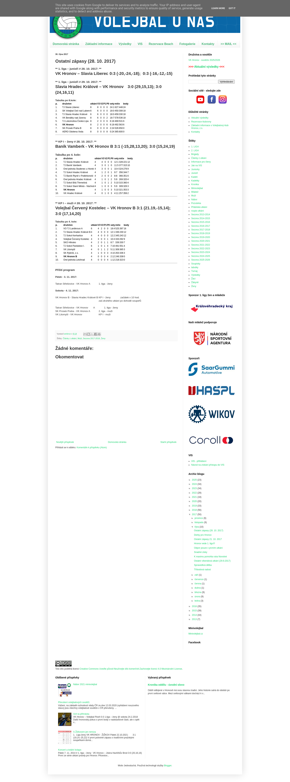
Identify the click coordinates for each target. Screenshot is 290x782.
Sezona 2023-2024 (200, 252)
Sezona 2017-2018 (91, 338)
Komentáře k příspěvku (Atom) (92, 447)
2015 (195, 610)
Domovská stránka (66, 43)
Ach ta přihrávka (81, 714)
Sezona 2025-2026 (200, 260)
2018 (195, 510)
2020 (195, 501)
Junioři (194, 173)
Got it (232, 8)
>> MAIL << (228, 43)
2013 (195, 619)
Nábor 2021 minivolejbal (85, 684)
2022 (195, 493)
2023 (195, 488)
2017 (195, 514)
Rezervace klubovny (201, 121)
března (198, 592)
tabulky (194, 267)
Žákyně (194, 282)
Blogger (167, 765)
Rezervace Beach (161, 43)
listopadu (199, 522)
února (198, 596)
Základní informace (98, 43)
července (199, 579)
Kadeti (194, 177)
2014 (195, 615)
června (198, 583)
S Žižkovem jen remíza (84, 732)
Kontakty (208, 43)
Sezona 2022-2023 (200, 248)
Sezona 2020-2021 (200, 241)
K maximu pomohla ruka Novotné (210, 556)
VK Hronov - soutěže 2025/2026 (204, 60)
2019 (195, 505)
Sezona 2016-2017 (200, 226)
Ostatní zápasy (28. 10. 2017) (208, 530)
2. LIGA (195, 150)
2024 (195, 484)
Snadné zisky (200, 552)
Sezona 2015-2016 (200, 222)
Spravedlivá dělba (203, 565)
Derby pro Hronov (203, 535)
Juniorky (195, 169)
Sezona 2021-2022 (200, 245)
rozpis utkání (197, 211)
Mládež (194, 192)
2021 (195, 497)
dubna (198, 588)
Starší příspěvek (168, 442)
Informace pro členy (201, 162)
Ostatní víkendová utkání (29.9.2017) (212, 561)
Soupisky (195, 263)
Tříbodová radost (202, 569)
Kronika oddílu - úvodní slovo (166, 684)
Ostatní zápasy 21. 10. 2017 (208, 539)
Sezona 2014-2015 (200, 218)
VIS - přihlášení (198, 461)
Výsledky (125, 43)
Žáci (193, 278)
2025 (195, 480)
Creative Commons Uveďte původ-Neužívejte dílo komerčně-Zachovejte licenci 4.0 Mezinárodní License (131, 669)
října (197, 527)
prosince (199, 518)
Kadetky (195, 180)
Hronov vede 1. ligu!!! (204, 543)
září (197, 575)
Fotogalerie (187, 43)
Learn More (218, 8)
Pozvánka (196, 203)
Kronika (195, 184)
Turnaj (194, 271)
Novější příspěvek (65, 442)
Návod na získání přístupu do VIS (207, 465)
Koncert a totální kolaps (69, 750)
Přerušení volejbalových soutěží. (74, 702)
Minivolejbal (197, 188)
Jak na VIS (196, 165)
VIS (140, 43)
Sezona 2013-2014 (200, 214)
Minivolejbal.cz (195, 633)
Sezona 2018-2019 (200, 233)
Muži (80, 338)
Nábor (194, 199)
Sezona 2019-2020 (200, 237)
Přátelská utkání (199, 207)
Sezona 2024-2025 (200, 256)
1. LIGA (195, 146)
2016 (195, 606)
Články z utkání (70, 338)
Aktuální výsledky (206, 66)
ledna (198, 600)
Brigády (195, 154)
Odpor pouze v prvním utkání (208, 548)
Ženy (103, 338)
